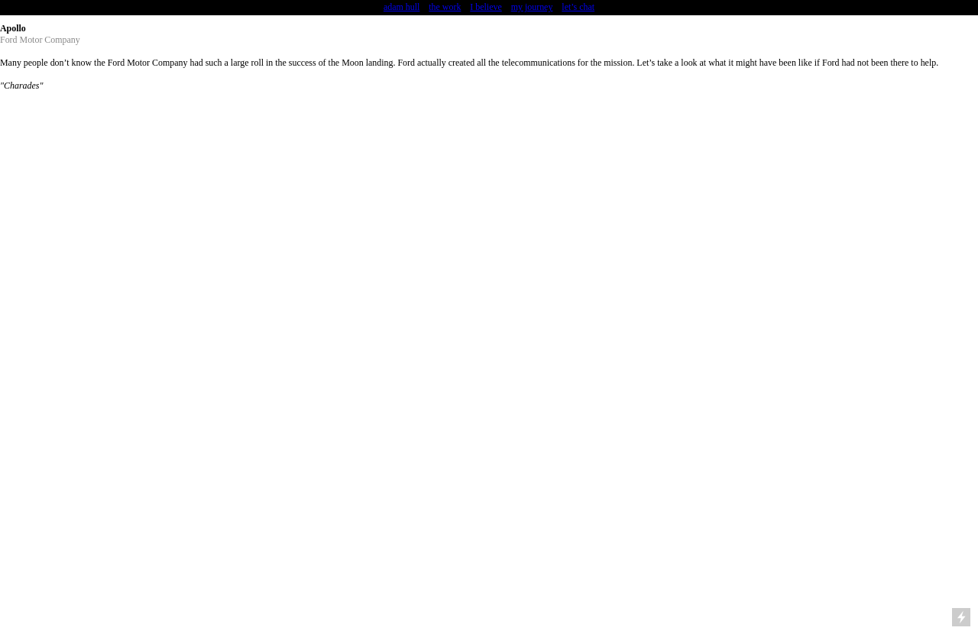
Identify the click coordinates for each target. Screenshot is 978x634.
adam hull (401, 7)
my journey (532, 7)
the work (445, 7)
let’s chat (578, 7)
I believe (485, 7)
